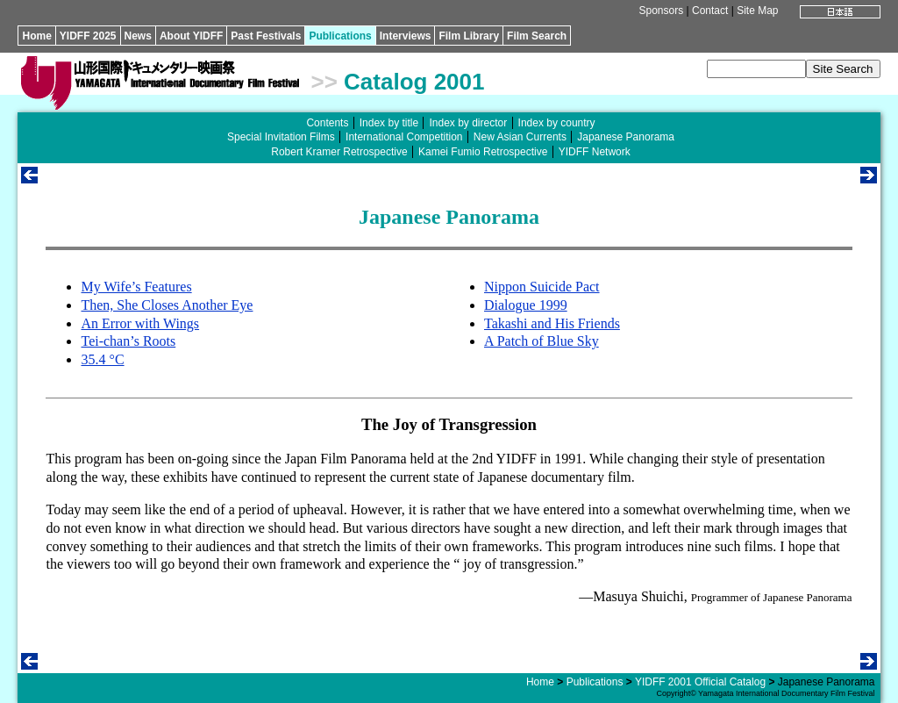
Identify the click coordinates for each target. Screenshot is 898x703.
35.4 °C (102, 359)
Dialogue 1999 (525, 305)
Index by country (556, 123)
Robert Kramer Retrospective (339, 152)
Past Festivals (266, 36)
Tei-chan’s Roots (128, 341)
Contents (327, 123)
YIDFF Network (595, 152)
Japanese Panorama (625, 137)
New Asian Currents (520, 137)
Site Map (757, 10)
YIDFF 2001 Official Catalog (700, 682)
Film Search (537, 36)
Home (36, 36)
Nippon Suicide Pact (542, 286)
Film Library (468, 36)
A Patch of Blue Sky (541, 341)
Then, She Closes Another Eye (167, 305)
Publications (340, 36)
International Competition (404, 137)
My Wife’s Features (136, 286)
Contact (710, 10)
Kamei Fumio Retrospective (482, 152)
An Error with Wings (140, 323)
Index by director (468, 123)
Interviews (405, 36)
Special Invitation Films (281, 137)
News (138, 36)
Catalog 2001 (414, 81)
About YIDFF (191, 36)
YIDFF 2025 (88, 36)
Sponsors (661, 10)
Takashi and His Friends (552, 323)
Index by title (389, 123)
